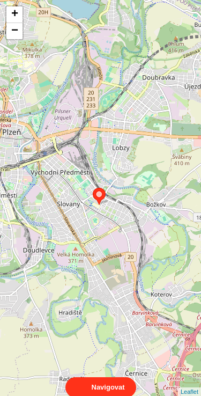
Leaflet (189, 382)
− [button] (14, 31)
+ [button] (14, 14)
